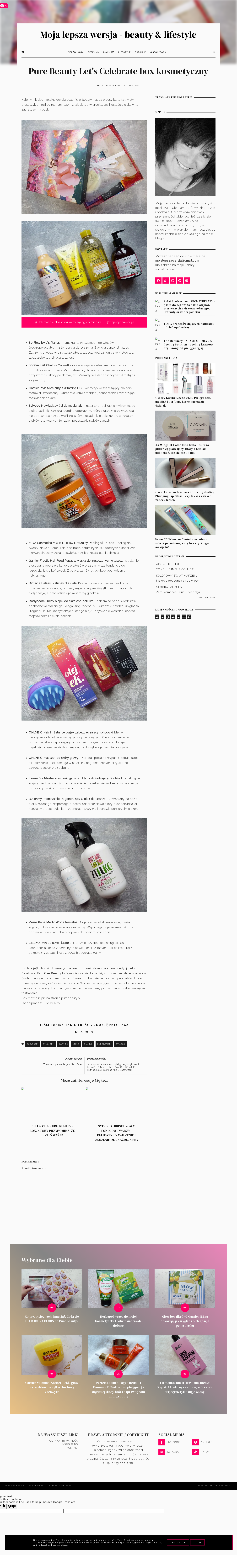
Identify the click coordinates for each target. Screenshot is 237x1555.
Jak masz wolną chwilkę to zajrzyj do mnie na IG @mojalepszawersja (84, 323)
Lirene (75, 1045)
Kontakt (73, 1448)
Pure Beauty (104, 1045)
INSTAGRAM (169, 1452)
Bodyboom (32, 1045)
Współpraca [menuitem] (158, 53)
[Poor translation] (12, 1507)
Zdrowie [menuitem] (140, 53)
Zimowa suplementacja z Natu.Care (62, 1065)
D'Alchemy (48, 1045)
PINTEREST (203, 1443)
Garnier (63, 1045)
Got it (197, 1542)
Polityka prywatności (63, 1441)
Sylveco (120, 1045)
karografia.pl (223, 1486)
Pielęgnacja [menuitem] (76, 53)
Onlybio (88, 1045)
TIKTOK (201, 1452)
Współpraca (70, 1445)
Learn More (178, 1542)
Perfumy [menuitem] (93, 53)
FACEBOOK (169, 1443)
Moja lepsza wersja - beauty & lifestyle (118, 35)
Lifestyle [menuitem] (124, 53)
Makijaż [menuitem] (108, 53)
